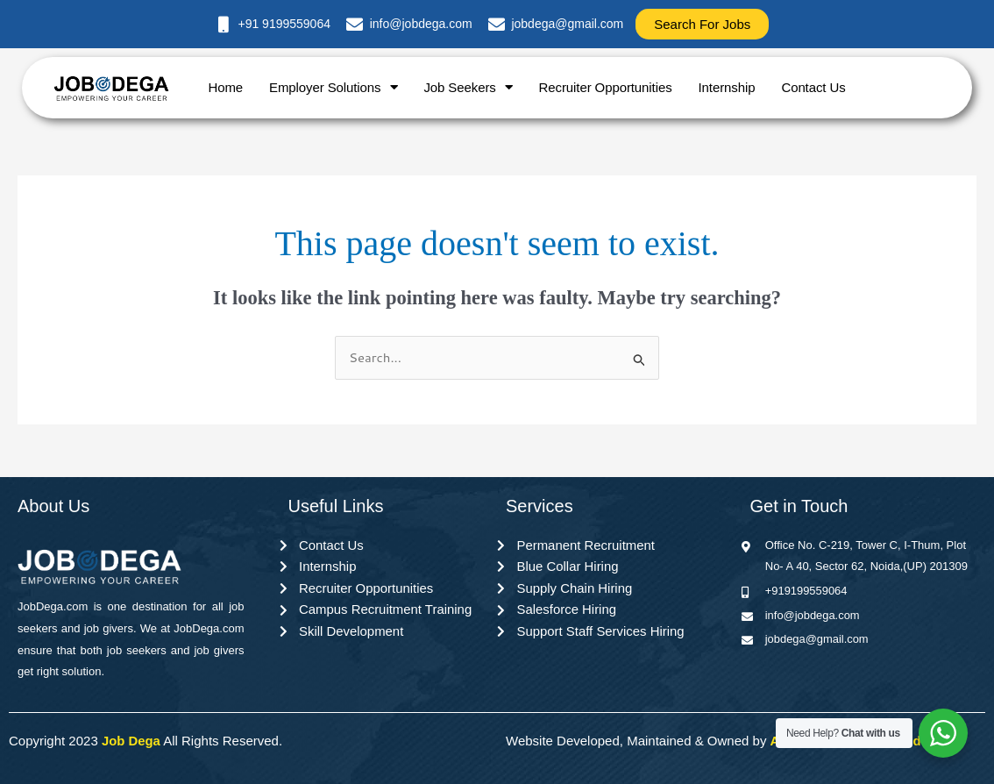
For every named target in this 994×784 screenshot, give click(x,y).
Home (225, 87)
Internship (727, 87)
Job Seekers (467, 87)
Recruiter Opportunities (605, 87)
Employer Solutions (333, 87)
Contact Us (813, 87)
